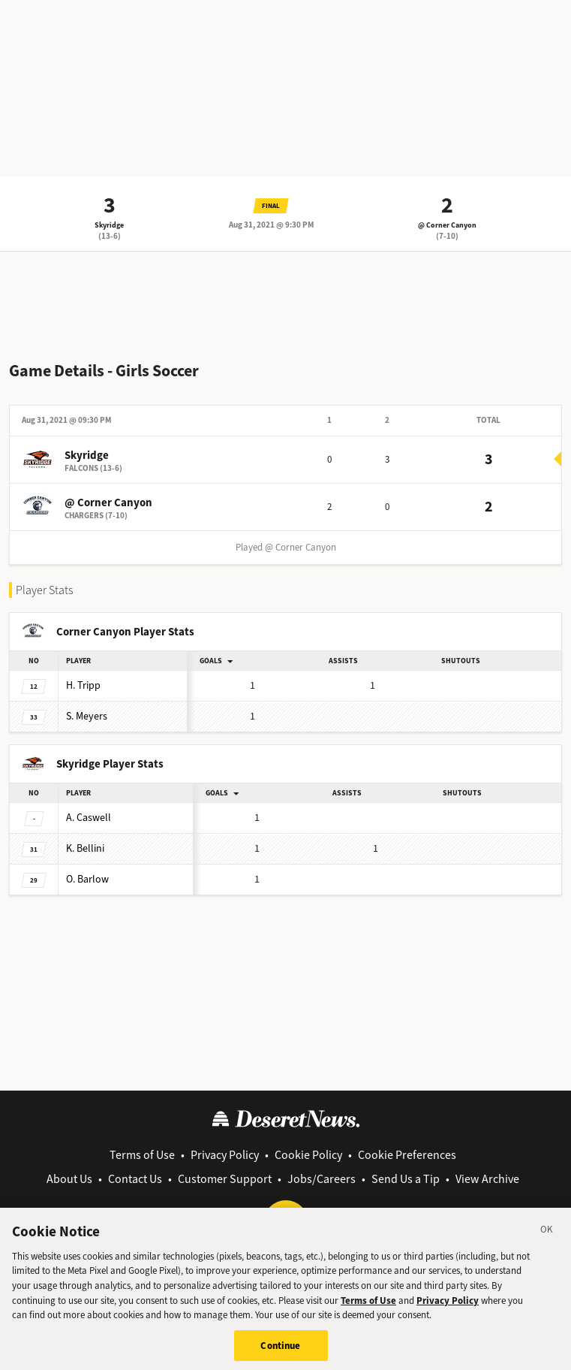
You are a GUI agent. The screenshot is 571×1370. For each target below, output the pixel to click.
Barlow (87, 879)
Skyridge (109, 225)
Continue (280, 1351)
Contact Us (135, 1179)
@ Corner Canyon (447, 225)
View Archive (487, 1179)
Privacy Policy (225, 1155)
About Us (69, 1179)
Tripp (83, 685)
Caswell (88, 817)
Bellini (85, 848)
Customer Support (225, 1179)
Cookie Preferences (407, 1155)
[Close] (546, 1238)
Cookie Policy (308, 1155)
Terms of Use (142, 1155)
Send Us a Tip (405, 1179)
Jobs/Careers (321, 1179)
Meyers (86, 716)
